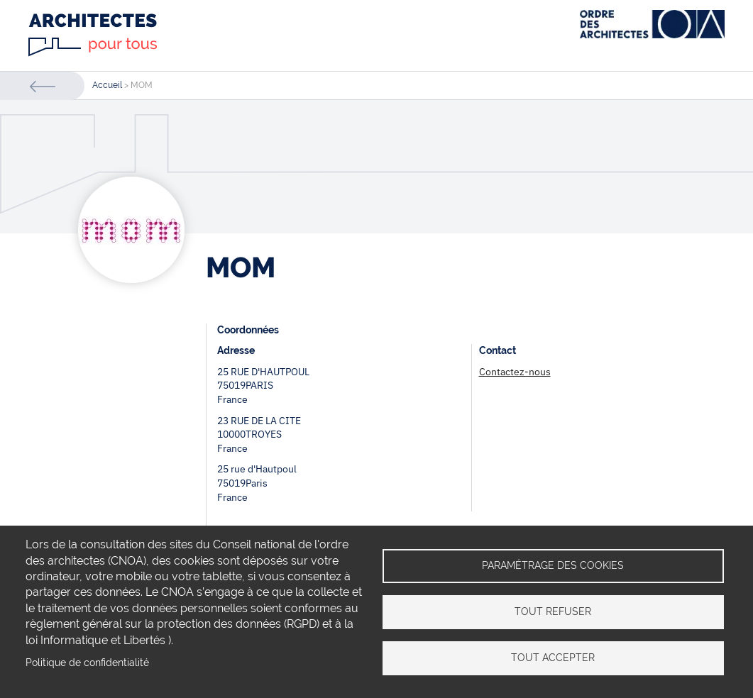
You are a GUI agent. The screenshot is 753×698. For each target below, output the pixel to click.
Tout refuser (553, 611)
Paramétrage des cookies (553, 565)
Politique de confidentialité (87, 662)
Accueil (107, 85)
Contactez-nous (515, 371)
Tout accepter (553, 657)
